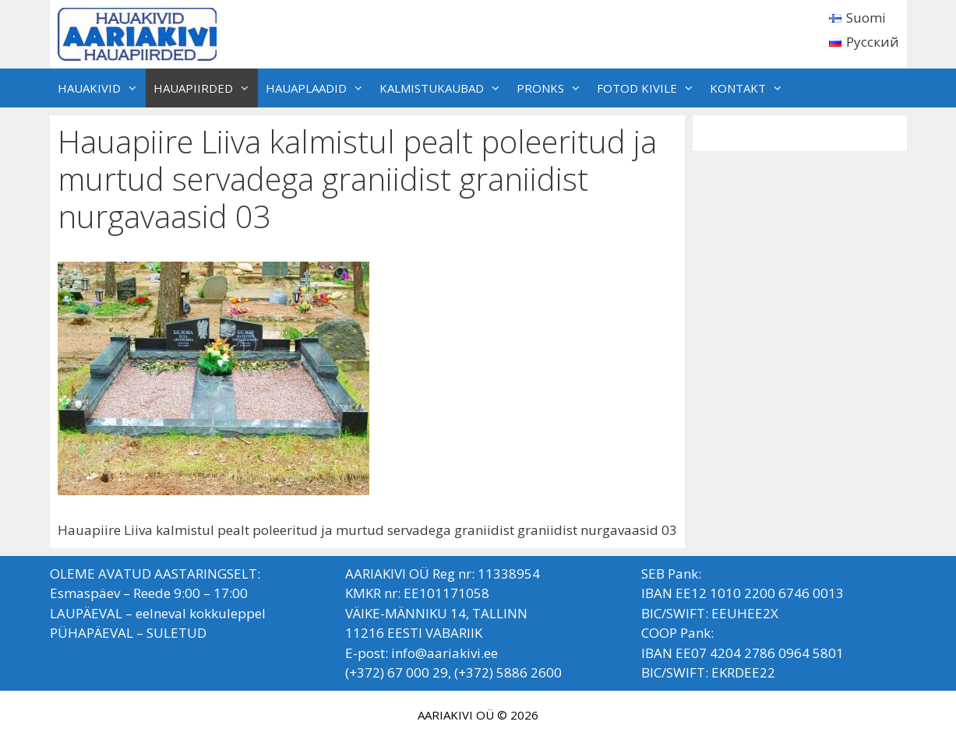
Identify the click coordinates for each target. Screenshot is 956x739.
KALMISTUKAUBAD (444, 88)
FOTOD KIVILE (649, 88)
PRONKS (553, 88)
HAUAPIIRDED (205, 88)
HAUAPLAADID (319, 88)
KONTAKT (750, 88)
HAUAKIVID (102, 88)
